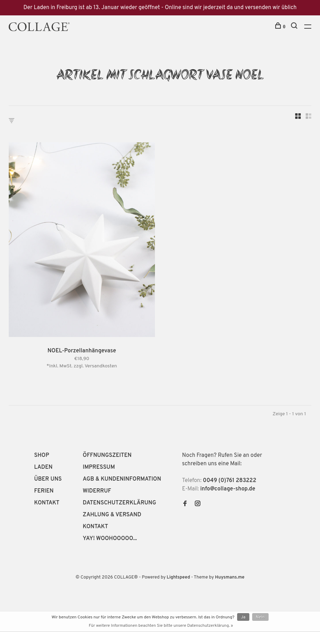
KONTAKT (46, 503)
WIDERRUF (97, 491)
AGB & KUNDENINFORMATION (122, 479)
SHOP (41, 455)
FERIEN (44, 491)
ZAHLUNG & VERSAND (112, 514)
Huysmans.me (229, 577)
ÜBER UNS (48, 479)
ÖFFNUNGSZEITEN (107, 455)
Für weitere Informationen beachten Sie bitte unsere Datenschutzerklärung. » (161, 626)
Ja (243, 617)
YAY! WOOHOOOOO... (110, 538)
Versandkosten (101, 366)
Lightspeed (178, 577)
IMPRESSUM (99, 467)
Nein (260, 617)
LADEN (43, 467)
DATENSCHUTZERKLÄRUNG (119, 503)
